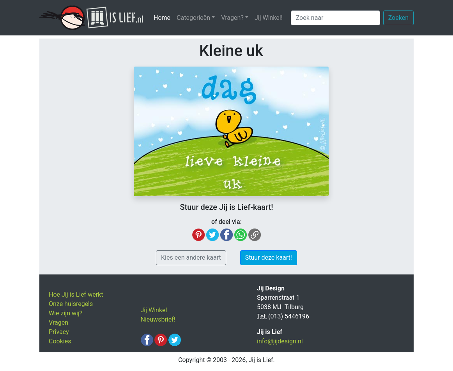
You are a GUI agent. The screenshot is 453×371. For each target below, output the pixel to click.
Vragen (58, 322)
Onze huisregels (71, 304)
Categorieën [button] (193, 17)
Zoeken (398, 17)
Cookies (60, 341)
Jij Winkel (154, 310)
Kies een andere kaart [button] (191, 257)
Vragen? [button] (232, 17)
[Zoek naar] (335, 18)
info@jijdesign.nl (280, 341)
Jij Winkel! (269, 17)
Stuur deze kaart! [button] (268, 257)
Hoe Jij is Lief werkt (76, 294)
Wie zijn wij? (65, 313)
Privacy (59, 332)
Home (163, 17)
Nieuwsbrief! (158, 319)
